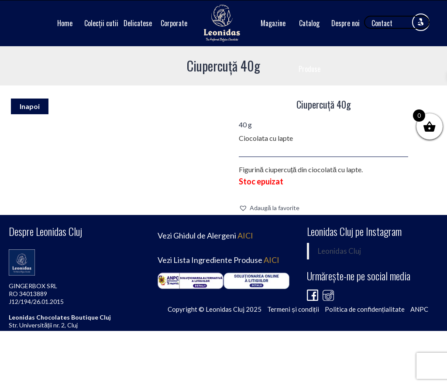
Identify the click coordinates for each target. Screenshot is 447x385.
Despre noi (345, 23)
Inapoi (30, 106)
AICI (245, 235)
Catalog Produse (309, 46)
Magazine (273, 23)
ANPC (419, 309)
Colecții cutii (101, 23)
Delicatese (138, 23)
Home (64, 23)
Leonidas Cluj (339, 251)
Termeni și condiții (293, 309)
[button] (269, 208)
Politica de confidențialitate (365, 309)
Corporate (174, 23)
